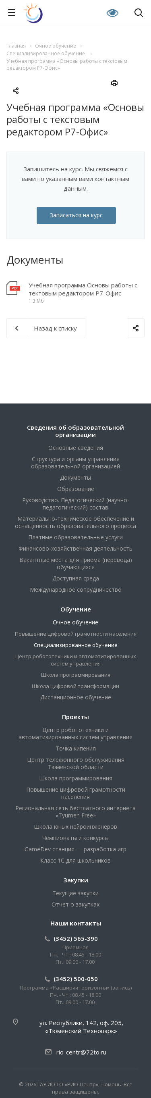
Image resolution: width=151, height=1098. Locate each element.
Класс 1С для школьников (75, 860)
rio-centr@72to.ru (81, 1052)
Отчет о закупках (75, 904)
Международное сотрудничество (76, 589)
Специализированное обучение (76, 645)
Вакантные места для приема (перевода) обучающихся (75, 563)
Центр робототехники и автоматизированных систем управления (75, 660)
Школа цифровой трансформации (75, 686)
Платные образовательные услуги (75, 537)
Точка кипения (76, 748)
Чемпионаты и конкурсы (75, 838)
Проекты (75, 717)
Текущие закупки (75, 893)
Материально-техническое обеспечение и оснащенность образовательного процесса (75, 522)
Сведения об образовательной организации (75, 431)
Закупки (75, 880)
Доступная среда (75, 578)
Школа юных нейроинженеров (75, 826)
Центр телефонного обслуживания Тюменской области (75, 763)
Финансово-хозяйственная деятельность (75, 548)
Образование (75, 489)
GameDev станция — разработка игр (75, 849)
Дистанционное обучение (75, 697)
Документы (75, 477)
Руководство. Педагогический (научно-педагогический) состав (75, 503)
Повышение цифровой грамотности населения (76, 633)
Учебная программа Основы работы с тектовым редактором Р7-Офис (83, 289)
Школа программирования (75, 674)
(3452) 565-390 (76, 938)
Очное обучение (75, 622)
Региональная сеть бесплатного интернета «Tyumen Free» (75, 811)
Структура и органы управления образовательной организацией (75, 462)
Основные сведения (75, 447)
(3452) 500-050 (76, 979)
